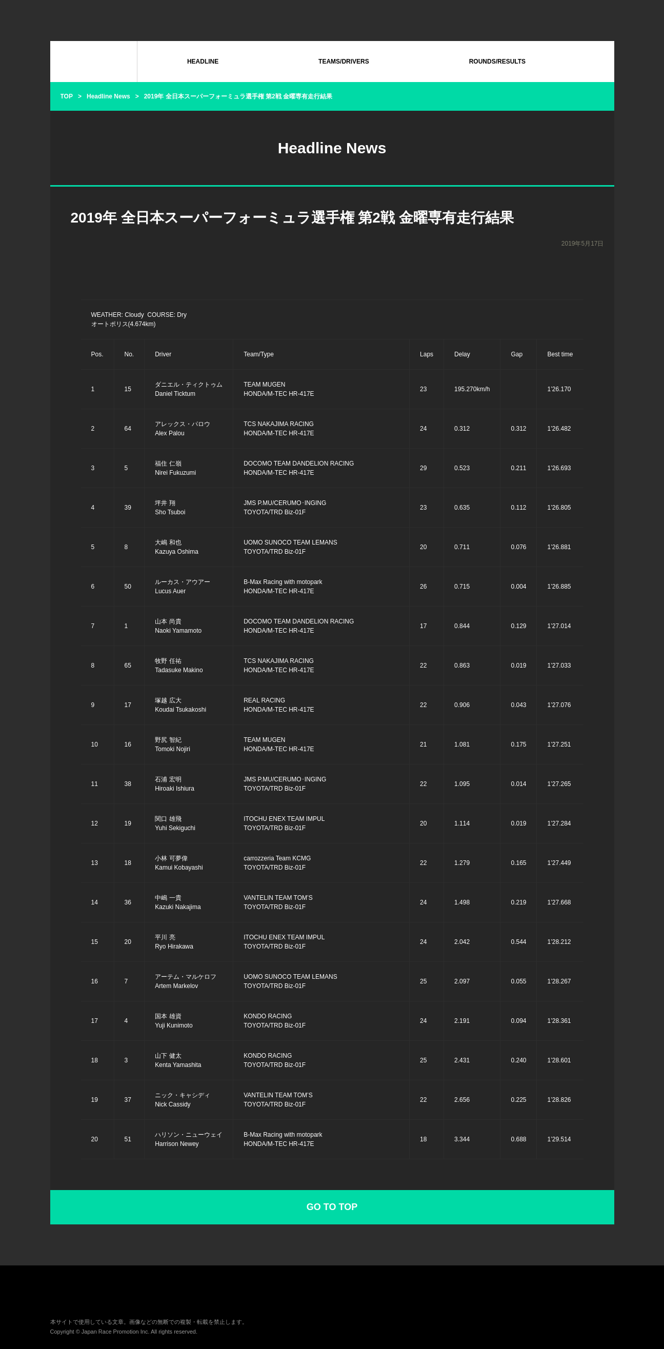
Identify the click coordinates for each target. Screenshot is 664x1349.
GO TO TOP (332, 1207)
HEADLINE (202, 61)
